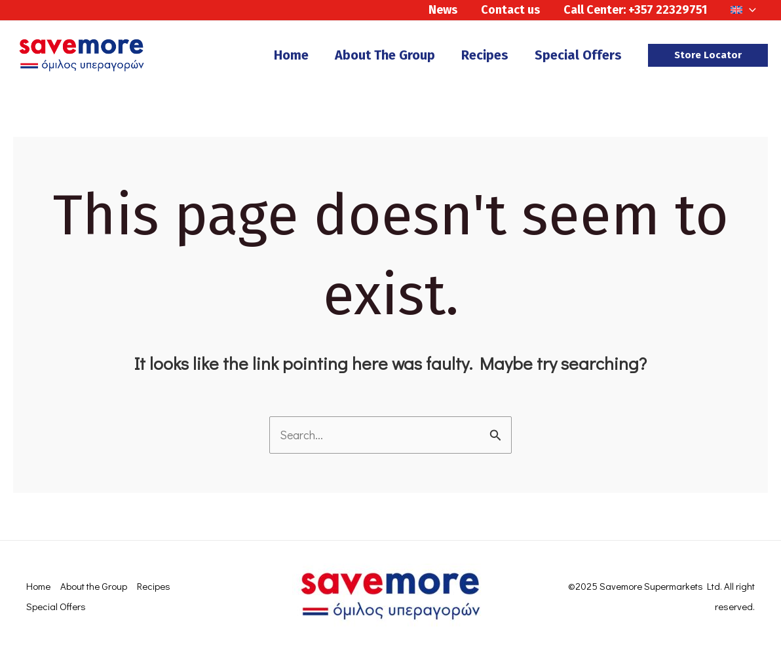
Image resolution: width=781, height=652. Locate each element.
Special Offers (56, 606)
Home (38, 585)
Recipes (153, 585)
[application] (749, 10)
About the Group (93, 585)
